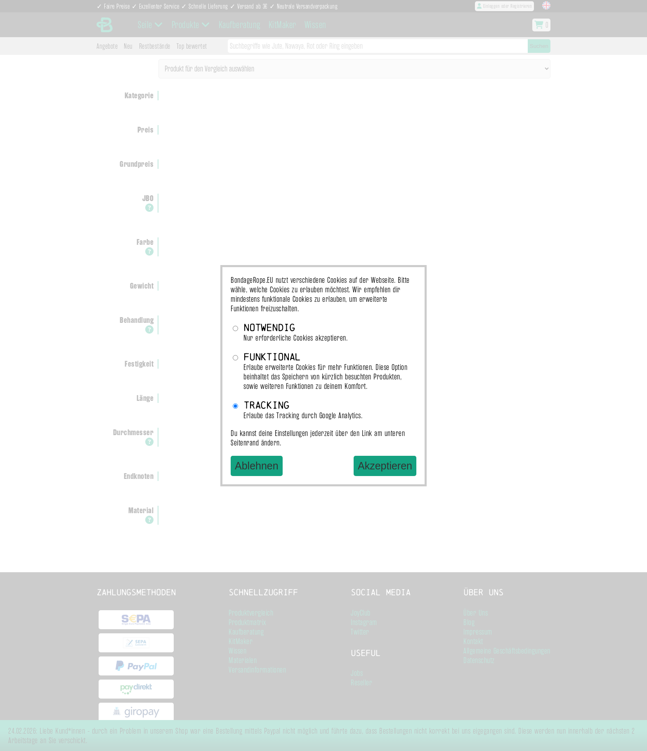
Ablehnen (257, 465)
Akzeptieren (385, 465)
